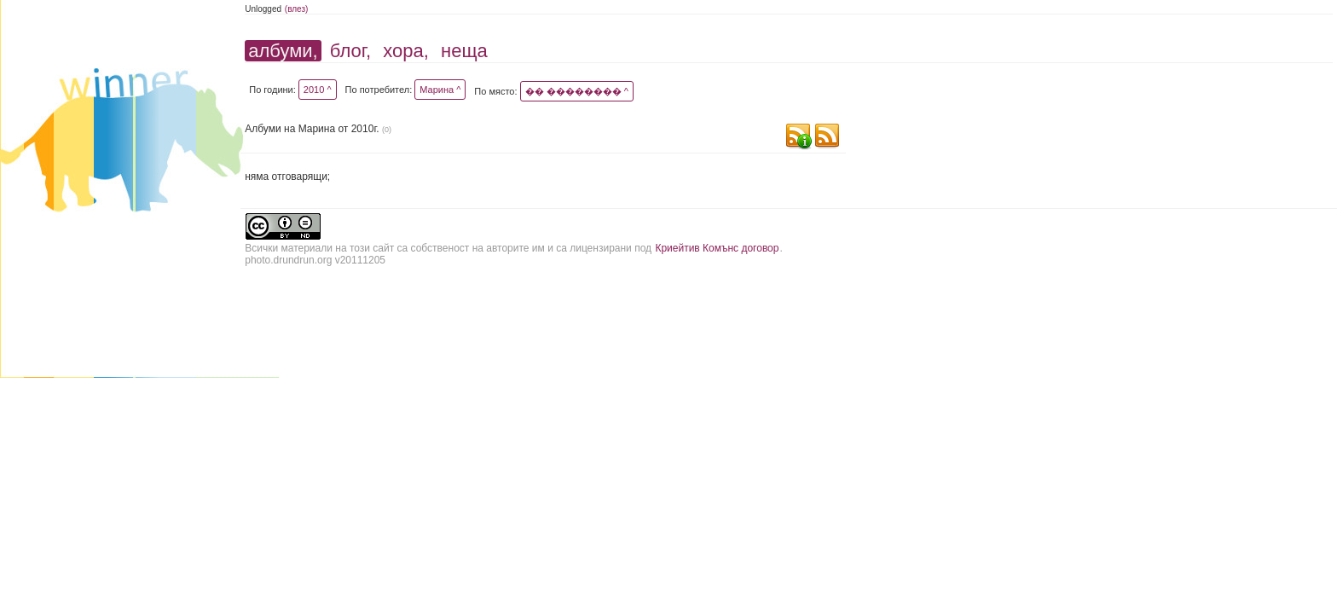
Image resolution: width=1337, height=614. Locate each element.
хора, (406, 50)
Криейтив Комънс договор (716, 248)
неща (464, 50)
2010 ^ (318, 89)
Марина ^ (440, 89)
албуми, (282, 50)
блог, (350, 50)
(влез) (297, 9)
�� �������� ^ (576, 91)
